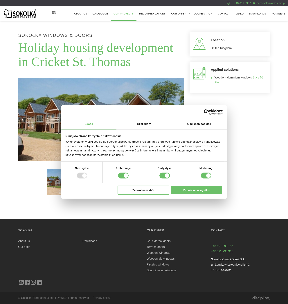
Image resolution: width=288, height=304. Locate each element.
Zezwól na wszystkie (196, 190)
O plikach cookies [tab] (199, 123)
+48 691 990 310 (222, 251)
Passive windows (158, 264)
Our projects (124, 13)
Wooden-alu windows (161, 258)
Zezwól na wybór (143, 190)
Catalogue (100, 13)
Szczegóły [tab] (144, 123)
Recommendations (152, 13)
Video (240, 13)
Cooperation (203, 13)
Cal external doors (159, 241)
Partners (278, 13)
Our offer (178, 13)
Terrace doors (156, 246)
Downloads (257, 13)
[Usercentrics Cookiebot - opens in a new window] (206, 112)
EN (55, 12)
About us (80, 13)
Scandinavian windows (162, 270)
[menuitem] (55, 12)
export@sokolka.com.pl (271, 3)
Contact (224, 13)
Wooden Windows (158, 252)
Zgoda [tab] (89, 123)
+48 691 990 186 (244, 3)
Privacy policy (102, 297)
